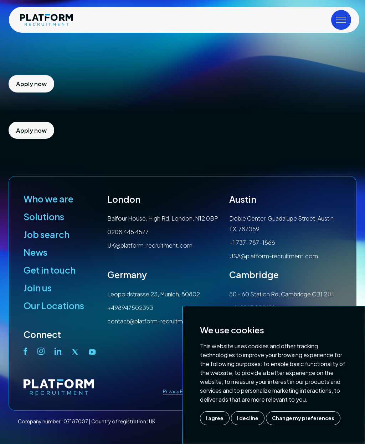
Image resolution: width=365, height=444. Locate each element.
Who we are (48, 199)
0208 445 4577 (128, 232)
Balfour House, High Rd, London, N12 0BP (162, 218)
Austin (242, 199)
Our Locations (54, 305)
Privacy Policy (178, 391)
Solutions (44, 216)
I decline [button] (247, 418)
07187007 (75, 421)
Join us (38, 288)
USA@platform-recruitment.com (273, 256)
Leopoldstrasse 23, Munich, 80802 (153, 294)
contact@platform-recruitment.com (156, 321)
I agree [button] (214, 418)
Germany (127, 274)
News (35, 252)
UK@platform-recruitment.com (149, 245)
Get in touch (50, 270)
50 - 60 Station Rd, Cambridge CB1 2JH (281, 294)
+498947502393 (130, 307)
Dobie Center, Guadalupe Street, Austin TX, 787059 (281, 224)
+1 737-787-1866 (252, 242)
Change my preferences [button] (303, 418)
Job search (47, 234)
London (123, 199)
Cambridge (254, 274)
